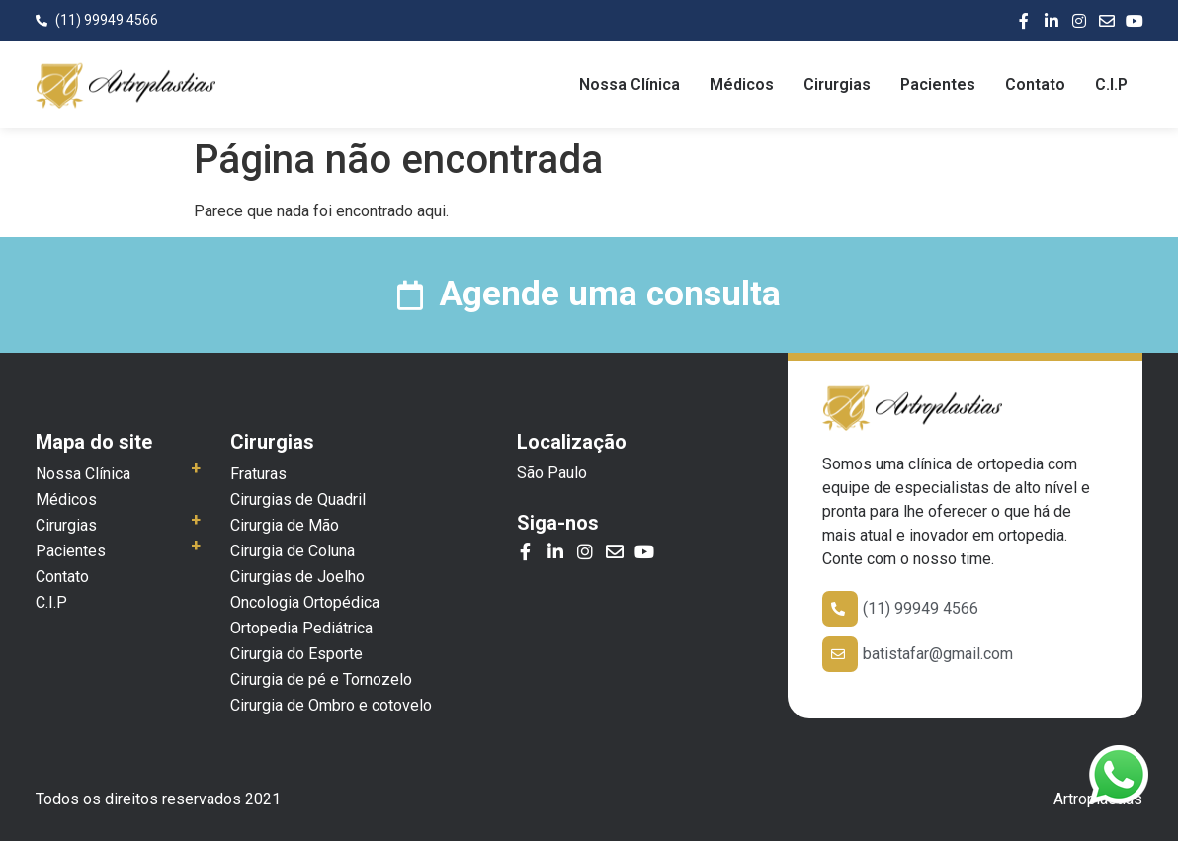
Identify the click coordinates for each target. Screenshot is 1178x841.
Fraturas (258, 473)
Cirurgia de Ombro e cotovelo (331, 705)
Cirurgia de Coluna (292, 551)
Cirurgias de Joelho (297, 576)
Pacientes (937, 84)
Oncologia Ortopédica (304, 602)
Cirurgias (837, 84)
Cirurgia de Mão (284, 525)
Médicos (742, 84)
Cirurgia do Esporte (296, 653)
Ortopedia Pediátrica (301, 628)
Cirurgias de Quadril (298, 499)
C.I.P (1111, 84)
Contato (1035, 84)
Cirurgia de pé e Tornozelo (321, 679)
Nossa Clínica (629, 84)
